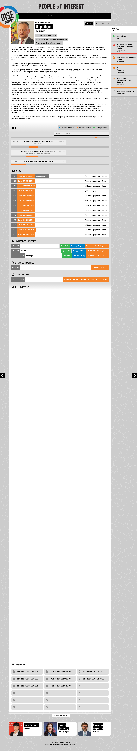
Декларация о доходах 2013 (60, 671)
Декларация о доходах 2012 (27, 671)
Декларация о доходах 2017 (93, 678)
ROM (97, 23)
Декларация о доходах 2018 (27, 685)
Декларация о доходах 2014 (93, 671)
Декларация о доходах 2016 (60, 678)
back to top (60, 716)
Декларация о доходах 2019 (60, 685)
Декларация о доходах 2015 (27, 678)
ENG (108, 23)
